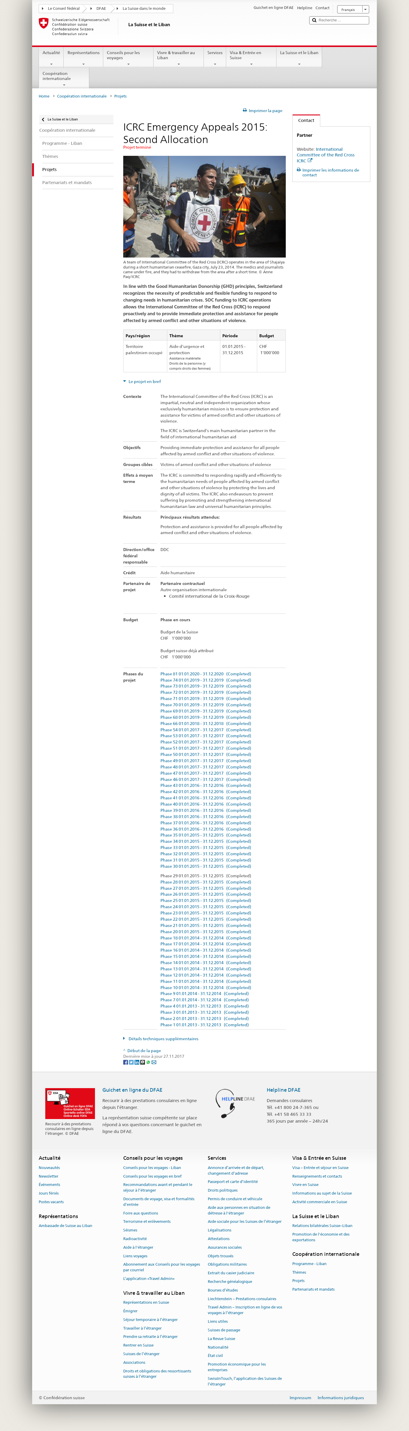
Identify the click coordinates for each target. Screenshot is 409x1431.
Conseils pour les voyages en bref (152, 1176)
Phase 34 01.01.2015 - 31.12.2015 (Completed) (205, 841)
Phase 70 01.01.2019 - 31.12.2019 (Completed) (205, 705)
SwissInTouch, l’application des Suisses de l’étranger (245, 1381)
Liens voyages (135, 1256)
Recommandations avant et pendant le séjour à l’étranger (157, 1188)
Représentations (83, 58)
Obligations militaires (227, 1264)
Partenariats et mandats (313, 1289)
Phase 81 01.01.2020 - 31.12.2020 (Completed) (205, 674)
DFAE (101, 8)
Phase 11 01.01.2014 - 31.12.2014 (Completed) (205, 981)
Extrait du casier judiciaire (231, 1273)
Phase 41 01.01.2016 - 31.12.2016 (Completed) (205, 798)
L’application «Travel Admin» (149, 1278)
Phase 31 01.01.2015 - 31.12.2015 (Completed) (205, 860)
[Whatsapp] (149, 1062)
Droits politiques (223, 1190)
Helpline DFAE (284, 1090)
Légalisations (219, 1230)
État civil (215, 1356)
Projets (298, 1281)
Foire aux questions (140, 1213)
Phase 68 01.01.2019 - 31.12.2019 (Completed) (205, 717)
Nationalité (218, 1347)
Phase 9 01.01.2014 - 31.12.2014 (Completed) (204, 993)
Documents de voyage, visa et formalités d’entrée (158, 1202)
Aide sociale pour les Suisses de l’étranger (245, 1222)
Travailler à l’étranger (142, 1328)
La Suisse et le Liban (299, 58)
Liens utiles (218, 1321)
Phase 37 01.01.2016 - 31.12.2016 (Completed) (205, 823)
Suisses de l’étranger (141, 1354)
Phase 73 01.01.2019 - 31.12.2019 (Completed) (205, 686)
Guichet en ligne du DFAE (132, 1090)
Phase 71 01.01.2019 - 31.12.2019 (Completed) (205, 698)
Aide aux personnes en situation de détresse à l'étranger (239, 1210)
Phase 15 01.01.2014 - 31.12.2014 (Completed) (205, 956)
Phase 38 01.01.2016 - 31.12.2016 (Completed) (205, 817)
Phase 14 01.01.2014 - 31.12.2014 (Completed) (205, 963)
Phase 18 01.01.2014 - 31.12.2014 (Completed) (205, 938)
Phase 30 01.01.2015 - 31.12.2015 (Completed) (205, 866)
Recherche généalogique (230, 1281)
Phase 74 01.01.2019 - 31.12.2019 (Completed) (205, 680)
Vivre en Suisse (305, 1185)
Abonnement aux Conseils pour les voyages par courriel (161, 1267)
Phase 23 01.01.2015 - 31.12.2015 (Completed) (205, 913)
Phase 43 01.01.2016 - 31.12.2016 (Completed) (205, 785)
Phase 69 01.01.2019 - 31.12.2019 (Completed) (205, 711)
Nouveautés (49, 1167)
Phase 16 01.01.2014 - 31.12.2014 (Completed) (205, 950)
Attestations (219, 1239)
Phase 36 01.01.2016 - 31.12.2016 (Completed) (205, 829)
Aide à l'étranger (138, 1247)
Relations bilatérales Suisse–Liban (322, 1225)
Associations (134, 1362)
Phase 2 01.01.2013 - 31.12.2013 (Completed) (204, 1018)
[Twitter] (132, 1062)
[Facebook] (126, 1062)
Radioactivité (135, 1239)
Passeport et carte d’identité (233, 1182)
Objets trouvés (220, 1256)
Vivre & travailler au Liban (179, 58)
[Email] (154, 1062)
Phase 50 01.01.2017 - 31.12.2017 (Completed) (205, 754)
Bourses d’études (223, 1290)
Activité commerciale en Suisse (319, 1202)
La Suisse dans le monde (144, 8)
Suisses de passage (224, 1330)
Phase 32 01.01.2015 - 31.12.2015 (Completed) (205, 854)
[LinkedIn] (137, 1062)
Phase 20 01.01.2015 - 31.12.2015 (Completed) (205, 932)
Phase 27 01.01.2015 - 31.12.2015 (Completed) (205, 888)
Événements (49, 1185)
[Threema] (143, 1062)
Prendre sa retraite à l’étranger (150, 1337)
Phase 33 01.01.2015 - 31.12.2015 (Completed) (205, 847)
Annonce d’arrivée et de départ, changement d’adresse (236, 1170)
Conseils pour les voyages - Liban (152, 1167)
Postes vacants (51, 1202)
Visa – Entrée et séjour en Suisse (320, 1167)
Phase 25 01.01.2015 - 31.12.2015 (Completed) (205, 900)
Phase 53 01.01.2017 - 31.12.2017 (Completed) (205, 736)
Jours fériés (49, 1193)
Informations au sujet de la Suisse (322, 1193)
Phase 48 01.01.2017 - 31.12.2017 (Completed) (205, 767)
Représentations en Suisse (146, 1302)
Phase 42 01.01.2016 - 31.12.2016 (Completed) (205, 792)
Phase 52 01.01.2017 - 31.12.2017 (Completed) (205, 742)
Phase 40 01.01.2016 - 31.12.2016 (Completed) (205, 804)
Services (215, 58)
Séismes (130, 1230)
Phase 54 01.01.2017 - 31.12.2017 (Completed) (205, 730)
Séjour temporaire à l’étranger (150, 1319)
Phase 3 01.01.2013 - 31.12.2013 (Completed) (204, 1012)
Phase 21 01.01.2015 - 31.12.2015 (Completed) (205, 925)
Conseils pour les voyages (128, 58)
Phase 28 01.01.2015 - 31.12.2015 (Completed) (205, 882)
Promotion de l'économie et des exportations (320, 1237)
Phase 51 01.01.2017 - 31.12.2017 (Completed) (205, 748)
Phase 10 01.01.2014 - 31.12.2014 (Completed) (205, 988)
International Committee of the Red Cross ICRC (326, 155)
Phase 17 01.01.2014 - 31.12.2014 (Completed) (205, 944)
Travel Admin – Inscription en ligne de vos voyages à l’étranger (245, 1310)
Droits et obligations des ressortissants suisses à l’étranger (157, 1374)
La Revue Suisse (221, 1338)
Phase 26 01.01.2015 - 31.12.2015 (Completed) (205, 894)
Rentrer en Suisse (138, 1345)
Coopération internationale (64, 79)
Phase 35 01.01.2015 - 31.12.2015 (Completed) (205, 835)
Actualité (51, 58)
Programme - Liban (309, 1263)
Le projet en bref (144, 381)
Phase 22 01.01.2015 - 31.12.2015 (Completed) (205, 919)
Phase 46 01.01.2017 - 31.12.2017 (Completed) (205, 779)
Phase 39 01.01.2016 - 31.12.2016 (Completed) (205, 810)
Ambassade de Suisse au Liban (65, 1225)
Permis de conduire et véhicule (235, 1199)
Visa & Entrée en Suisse (251, 58)
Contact (303, 120)
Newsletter (48, 1176)
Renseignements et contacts (317, 1176)
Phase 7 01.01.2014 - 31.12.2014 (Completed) (204, 1000)
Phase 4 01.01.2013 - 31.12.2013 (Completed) (204, 1006)
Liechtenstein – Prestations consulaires (242, 1299)
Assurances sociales (225, 1247)
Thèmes (299, 1272)
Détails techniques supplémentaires (163, 1038)
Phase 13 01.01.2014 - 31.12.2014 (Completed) (205, 969)
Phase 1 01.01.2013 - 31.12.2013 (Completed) (204, 1025)
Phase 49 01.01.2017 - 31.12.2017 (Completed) (205, 761)
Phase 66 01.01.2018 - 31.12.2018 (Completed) (205, 723)
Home (44, 96)
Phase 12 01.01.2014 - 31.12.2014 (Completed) (205, 975)
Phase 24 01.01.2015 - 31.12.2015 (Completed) (205, 907)
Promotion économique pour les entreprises (237, 1367)
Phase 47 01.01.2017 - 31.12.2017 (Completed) (205, 773)
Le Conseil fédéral (64, 8)
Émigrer (130, 1311)
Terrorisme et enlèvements (147, 1222)
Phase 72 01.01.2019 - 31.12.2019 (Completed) (205, 692)
